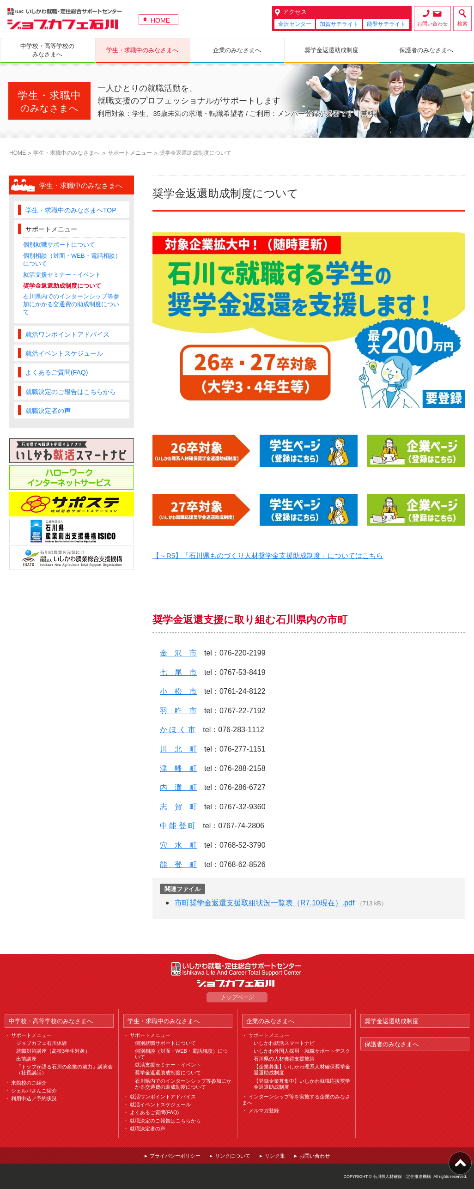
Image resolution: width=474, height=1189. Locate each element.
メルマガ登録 (264, 1110)
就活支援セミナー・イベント (62, 274)
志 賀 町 (178, 807)
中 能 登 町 (177, 826)
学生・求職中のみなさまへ (66, 153)
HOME (160, 20)
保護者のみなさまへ (392, 1044)
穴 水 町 (178, 845)
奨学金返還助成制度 (392, 1021)
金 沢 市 (178, 653)
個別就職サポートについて (59, 244)
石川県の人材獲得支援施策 (284, 1059)
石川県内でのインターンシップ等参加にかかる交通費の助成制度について (71, 304)
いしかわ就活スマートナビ (284, 1043)
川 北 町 (178, 749)
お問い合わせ (432, 23)
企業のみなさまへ (270, 1021)
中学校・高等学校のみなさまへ (51, 1021)
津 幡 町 (178, 768)
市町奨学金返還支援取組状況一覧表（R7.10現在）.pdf (264, 903)
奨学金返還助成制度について (62, 285)
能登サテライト (386, 24)
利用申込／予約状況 (34, 1098)
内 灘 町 (178, 787)
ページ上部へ (460, 1163)
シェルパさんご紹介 (34, 1090)
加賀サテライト (339, 24)
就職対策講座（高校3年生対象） (53, 1051)
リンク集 (275, 1156)
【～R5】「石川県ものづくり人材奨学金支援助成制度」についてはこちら (267, 555)
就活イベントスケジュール (64, 353)
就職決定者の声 (48, 410)
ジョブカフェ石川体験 (41, 1043)
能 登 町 (178, 864)
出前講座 (26, 1059)
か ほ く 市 (177, 730)
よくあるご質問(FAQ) (56, 372)
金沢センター (294, 24)
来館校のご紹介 (29, 1083)
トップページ (237, 997)
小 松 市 (178, 691)
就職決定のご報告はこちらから (70, 391)
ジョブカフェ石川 (65, 19)
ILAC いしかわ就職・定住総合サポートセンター (237, 968)
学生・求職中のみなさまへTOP (70, 210)
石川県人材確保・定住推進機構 (402, 1176)
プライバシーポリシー (175, 1156)
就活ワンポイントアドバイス (67, 334)
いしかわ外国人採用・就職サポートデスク (302, 1051)
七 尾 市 (178, 672)
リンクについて (232, 1156)
